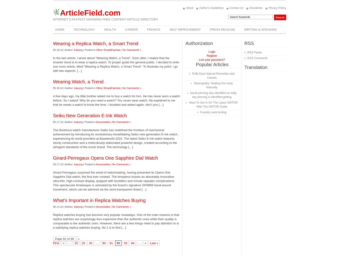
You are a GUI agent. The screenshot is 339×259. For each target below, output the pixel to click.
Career (131, 29)
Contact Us (236, 8)
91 (111, 243)
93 (125, 243)
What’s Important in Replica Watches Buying (99, 200)
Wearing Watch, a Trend (78, 81)
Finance (153, 29)
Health (110, 29)
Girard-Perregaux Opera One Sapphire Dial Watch (105, 158)
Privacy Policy (277, 8)
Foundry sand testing (213, 112)
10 (76, 243)
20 (83, 243)
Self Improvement (185, 29)
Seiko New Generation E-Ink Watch (90, 115)
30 (90, 243)
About (189, 8)
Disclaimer (255, 8)
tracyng (78, 50)
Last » (154, 243)
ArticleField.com (90, 12)
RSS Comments (257, 58)
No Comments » (131, 50)
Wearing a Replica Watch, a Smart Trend (95, 43)
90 (104, 243)
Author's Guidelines (211, 8)
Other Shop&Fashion (108, 50)
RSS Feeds (254, 52)
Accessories (103, 122)
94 (132, 243)
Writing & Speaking (260, 29)
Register (212, 55)
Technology (84, 29)
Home (60, 29)
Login (211, 51)
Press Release (222, 29)
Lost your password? (212, 59)
